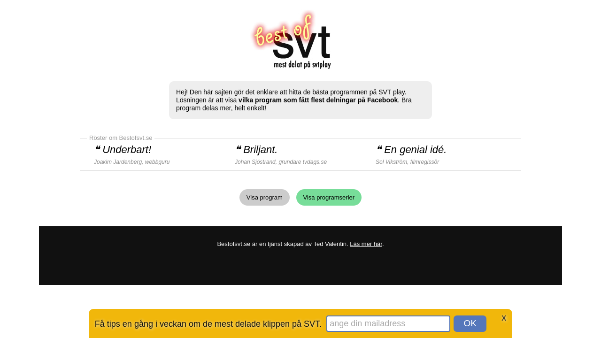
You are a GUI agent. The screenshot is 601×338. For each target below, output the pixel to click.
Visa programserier (329, 197)
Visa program (265, 197)
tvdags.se (315, 162)
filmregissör (424, 162)
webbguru (157, 162)
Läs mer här (366, 243)
